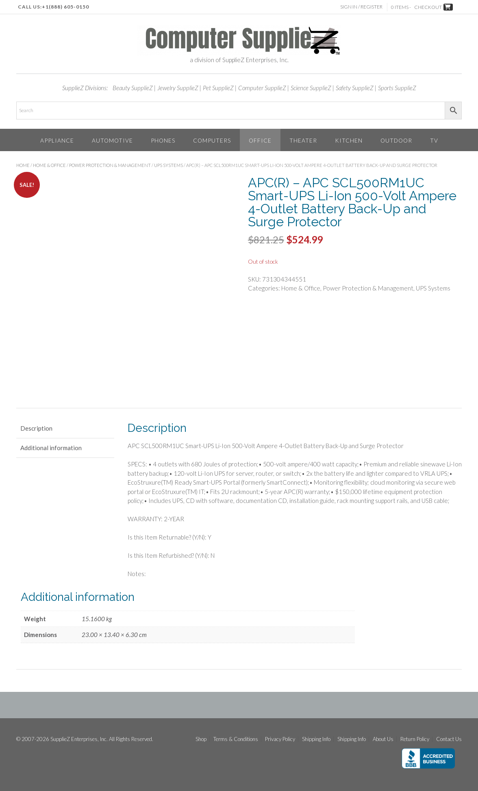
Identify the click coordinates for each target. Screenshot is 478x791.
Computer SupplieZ (262, 87)
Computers (212, 140)
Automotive (112, 140)
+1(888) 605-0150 (65, 7)
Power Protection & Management (110, 165)
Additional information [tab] (51, 447)
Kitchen (349, 140)
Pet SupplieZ (218, 87)
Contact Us (449, 739)
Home (23, 165)
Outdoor (396, 140)
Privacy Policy (280, 739)
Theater (303, 140)
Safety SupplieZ (355, 87)
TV (434, 140)
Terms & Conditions (235, 739)
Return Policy (414, 739)
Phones (163, 140)
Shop (201, 739)
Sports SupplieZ (397, 87)
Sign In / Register (362, 7)
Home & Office (49, 165)
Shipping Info (316, 739)
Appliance (57, 140)
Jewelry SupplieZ (177, 87)
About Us (383, 739)
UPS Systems (168, 165)
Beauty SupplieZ (133, 87)
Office (260, 140)
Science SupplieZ (311, 87)
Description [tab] (36, 428)
